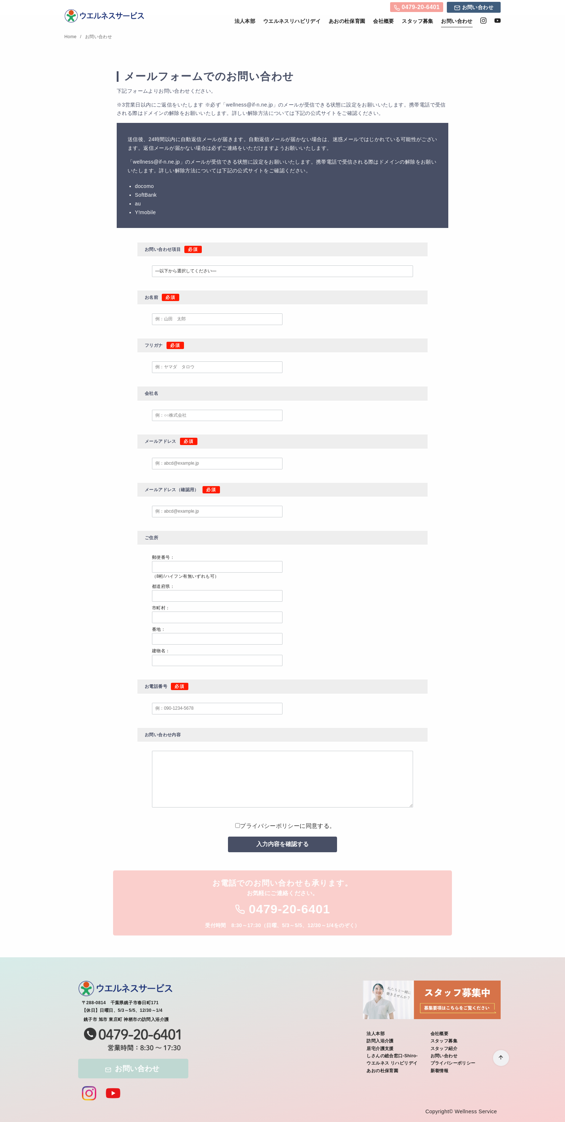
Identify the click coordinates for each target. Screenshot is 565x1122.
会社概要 (383, 21)
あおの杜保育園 (347, 21)
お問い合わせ (473, 8)
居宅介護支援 (379, 1048)
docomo (144, 186)
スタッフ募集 (417, 21)
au (138, 204)
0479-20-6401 (417, 8)
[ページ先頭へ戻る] (501, 1058)
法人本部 (245, 21)
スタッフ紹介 (443, 1048)
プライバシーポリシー (270, 826)
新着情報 (439, 1070)
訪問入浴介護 (379, 1040)
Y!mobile (145, 212)
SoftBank (146, 195)
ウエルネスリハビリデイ (292, 21)
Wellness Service (475, 1111)
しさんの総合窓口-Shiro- (392, 1055)
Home (71, 36)
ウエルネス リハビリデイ (391, 1063)
